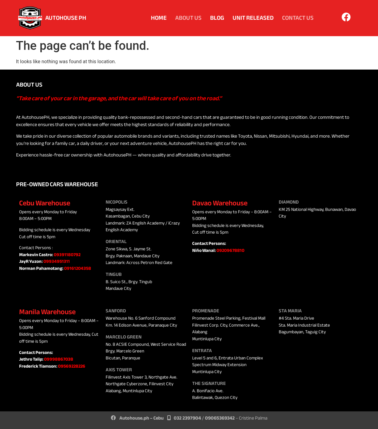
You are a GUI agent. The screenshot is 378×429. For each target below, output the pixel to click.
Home (159, 17)
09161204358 (77, 268)
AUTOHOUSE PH (65, 17)
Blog (217, 17)
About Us (188, 17)
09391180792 (67, 254)
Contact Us (298, 17)
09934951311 (56, 261)
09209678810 (230, 250)
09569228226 (71, 366)
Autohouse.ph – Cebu (141, 418)
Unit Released (253, 17)
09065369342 (220, 418)
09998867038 (58, 359)
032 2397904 (187, 418)
